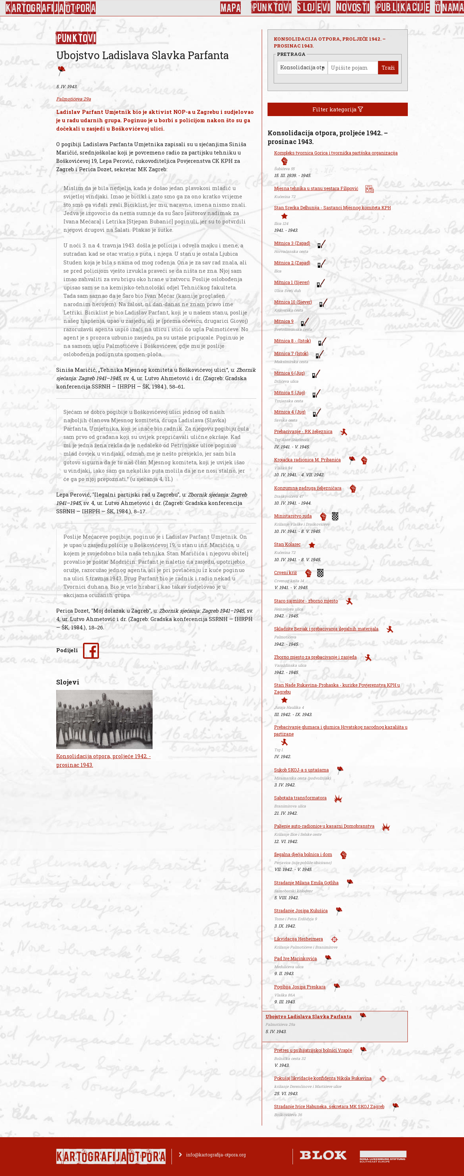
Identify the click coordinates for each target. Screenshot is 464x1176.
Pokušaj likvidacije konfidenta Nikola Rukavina (323, 1078)
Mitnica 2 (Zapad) (292, 263)
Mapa (230, 8)
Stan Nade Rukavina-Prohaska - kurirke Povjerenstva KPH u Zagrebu (337, 688)
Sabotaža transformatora (300, 798)
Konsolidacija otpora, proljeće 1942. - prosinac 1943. (103, 760)
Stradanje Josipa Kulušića (301, 910)
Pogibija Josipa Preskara (300, 987)
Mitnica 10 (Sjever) (293, 302)
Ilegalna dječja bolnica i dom (303, 854)
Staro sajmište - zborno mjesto (306, 601)
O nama (449, 7)
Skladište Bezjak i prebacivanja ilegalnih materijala (326, 629)
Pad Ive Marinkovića (295, 958)
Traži (388, 67)
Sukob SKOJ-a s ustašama (301, 770)
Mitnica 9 (284, 321)
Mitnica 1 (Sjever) (292, 282)
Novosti (353, 7)
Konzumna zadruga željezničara (307, 488)
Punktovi (272, 7)
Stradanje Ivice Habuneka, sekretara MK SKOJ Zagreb (329, 1106)
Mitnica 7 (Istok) (291, 353)
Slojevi (314, 7)
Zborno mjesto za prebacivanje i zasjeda (315, 657)
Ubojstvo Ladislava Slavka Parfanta (308, 1016)
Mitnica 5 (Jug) (289, 392)
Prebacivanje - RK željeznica (303, 431)
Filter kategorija (337, 109)
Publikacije (403, 7)
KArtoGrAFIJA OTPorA (50, 8)
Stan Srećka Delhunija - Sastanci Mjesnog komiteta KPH (332, 207)
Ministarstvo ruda (293, 516)
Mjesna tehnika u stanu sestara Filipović (316, 188)
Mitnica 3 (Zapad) (292, 243)
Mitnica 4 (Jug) (290, 412)
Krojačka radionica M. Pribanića (307, 459)
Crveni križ (285, 572)
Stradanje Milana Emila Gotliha (306, 882)
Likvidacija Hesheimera (298, 939)
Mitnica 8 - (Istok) (292, 341)
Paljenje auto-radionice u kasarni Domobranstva (324, 826)
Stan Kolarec (287, 544)
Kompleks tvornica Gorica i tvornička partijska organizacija (336, 153)
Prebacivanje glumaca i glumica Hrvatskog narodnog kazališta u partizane (340, 730)
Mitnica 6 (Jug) (289, 373)
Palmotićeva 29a (73, 99)
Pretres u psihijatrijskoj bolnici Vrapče (313, 1050)
